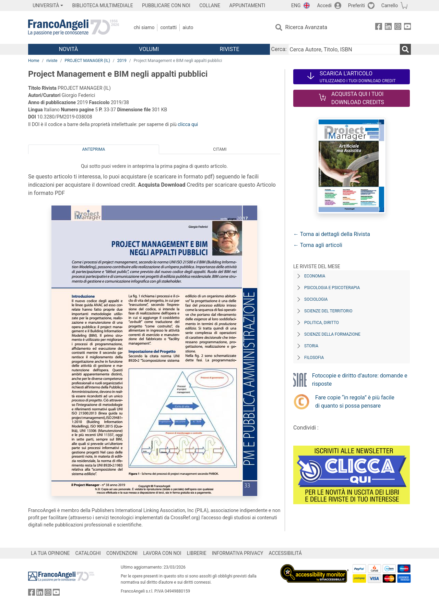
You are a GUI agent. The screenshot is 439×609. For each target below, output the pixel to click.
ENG (295, 5)
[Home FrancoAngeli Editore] (73, 27)
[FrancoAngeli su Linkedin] (388, 27)
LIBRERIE (196, 553)
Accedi (324, 5)
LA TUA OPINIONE (50, 553)
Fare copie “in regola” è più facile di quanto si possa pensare (354, 401)
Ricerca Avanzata (306, 27)
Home (33, 60)
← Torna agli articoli (317, 245)
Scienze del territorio (328, 311)
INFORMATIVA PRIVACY (237, 553)
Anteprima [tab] (93, 149)
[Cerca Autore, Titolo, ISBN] (344, 49)
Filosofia (314, 357)
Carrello (389, 5)
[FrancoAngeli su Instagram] (397, 27)
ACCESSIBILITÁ (285, 553)
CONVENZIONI (122, 553)
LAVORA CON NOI (162, 553)
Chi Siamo (144, 27)
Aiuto (187, 27)
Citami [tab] (219, 149)
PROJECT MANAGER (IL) (87, 60)
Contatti (168, 27)
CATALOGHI (88, 553)
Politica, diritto (321, 322)
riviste (51, 60)
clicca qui (188, 124)
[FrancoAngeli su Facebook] (378, 27)
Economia (314, 276)
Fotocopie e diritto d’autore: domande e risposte (359, 379)
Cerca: (279, 49)
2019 (122, 60)
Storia (311, 346)
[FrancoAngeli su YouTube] (407, 27)
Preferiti (356, 5)
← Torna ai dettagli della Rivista (331, 234)
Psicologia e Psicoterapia (332, 287)
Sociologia (316, 299)
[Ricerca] (405, 49)
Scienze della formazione (332, 334)
